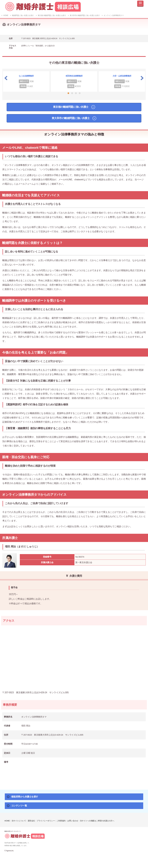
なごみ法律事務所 (26, 76)
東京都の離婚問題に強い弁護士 (70, 106)
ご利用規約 (61, 821)
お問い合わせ (72, 821)
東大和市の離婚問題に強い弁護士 (71, 118)
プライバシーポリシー (46, 821)
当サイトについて (19, 821)
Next (142, 78)
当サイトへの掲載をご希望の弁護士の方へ (97, 821)
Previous (5, 78)
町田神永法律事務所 (74, 76)
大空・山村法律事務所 (122, 76)
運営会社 (31, 821)
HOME (7, 821)
